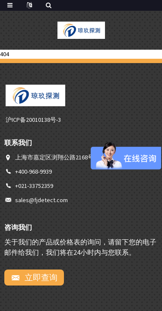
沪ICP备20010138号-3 (33, 120)
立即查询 (40, 277)
